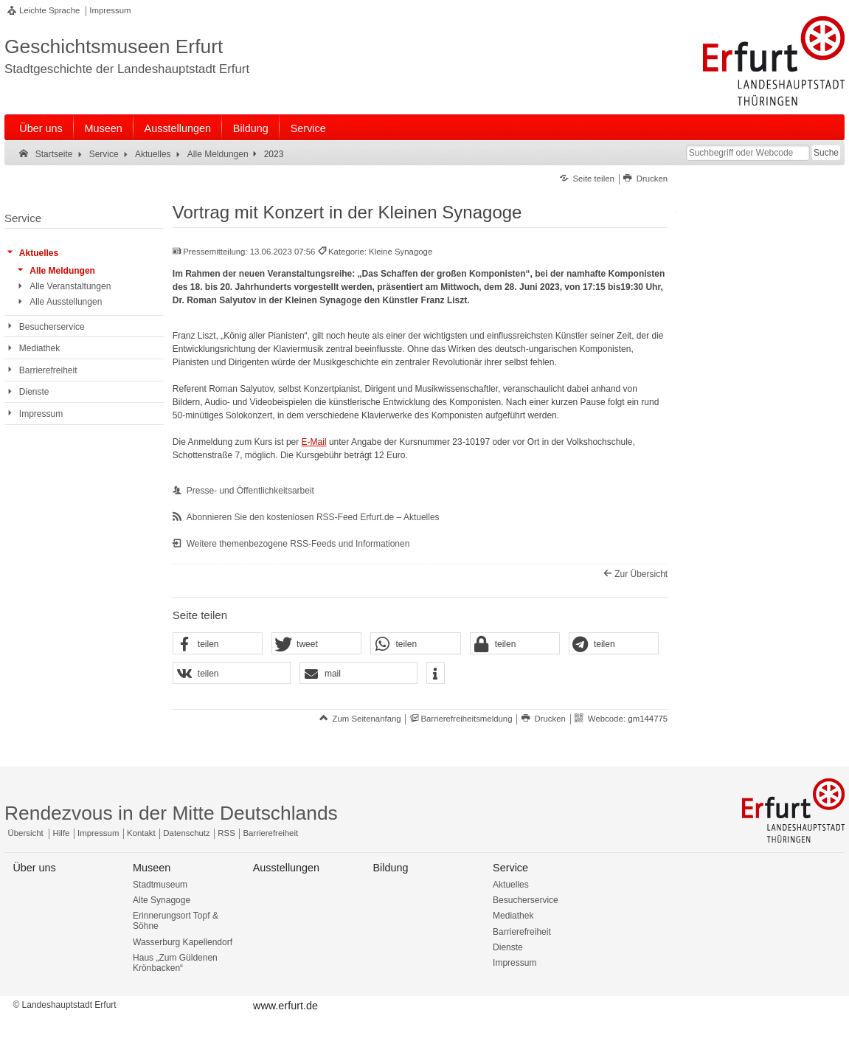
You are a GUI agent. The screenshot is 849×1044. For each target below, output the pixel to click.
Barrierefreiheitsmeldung (466, 718)
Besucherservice (525, 900)
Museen (103, 128)
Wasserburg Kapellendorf (182, 942)
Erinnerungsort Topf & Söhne (175, 920)
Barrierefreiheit (522, 932)
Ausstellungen (178, 128)
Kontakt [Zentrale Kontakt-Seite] (141, 833)
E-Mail (314, 442)
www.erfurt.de (285, 1006)
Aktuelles (511, 884)
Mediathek (513, 915)
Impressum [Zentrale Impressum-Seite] (98, 833)
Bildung (250, 128)
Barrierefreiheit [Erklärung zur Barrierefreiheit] (270, 833)
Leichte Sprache (49, 10)
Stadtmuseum (160, 884)
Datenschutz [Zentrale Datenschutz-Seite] (186, 833)
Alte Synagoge (161, 900)
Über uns (40, 128)
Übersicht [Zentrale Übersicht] (26, 833)
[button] (217, 644)
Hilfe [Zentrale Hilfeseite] (61, 833)
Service (308, 128)
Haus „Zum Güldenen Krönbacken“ (175, 963)
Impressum (110, 10)
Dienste (508, 947)
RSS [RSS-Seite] (226, 833)
